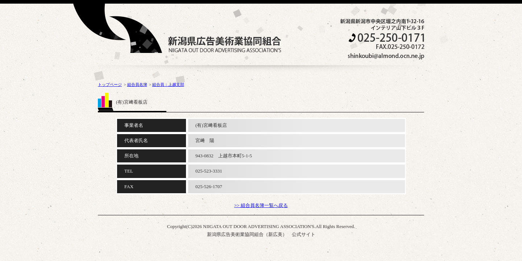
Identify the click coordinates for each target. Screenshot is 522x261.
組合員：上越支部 (168, 84)
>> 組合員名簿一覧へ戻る (261, 205)
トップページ (110, 84)
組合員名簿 (137, 84)
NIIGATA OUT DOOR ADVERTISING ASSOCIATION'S (224, 44)
